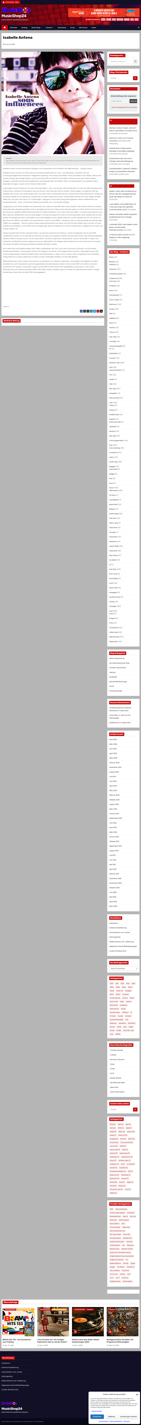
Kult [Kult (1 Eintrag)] (127, 1020)
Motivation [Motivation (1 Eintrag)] (131, 1023)
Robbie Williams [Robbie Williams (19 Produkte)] (115, 1263)
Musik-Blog (37, 28)
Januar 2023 (114, 814)
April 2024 (113, 786)
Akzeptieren (97, 1417)
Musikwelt (113, 677)
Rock (111, 488)
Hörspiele (113, 393)
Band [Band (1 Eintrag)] (111, 994)
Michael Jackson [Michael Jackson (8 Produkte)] (127, 1249)
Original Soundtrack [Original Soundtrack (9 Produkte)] (116, 1260)
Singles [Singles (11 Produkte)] (112, 1267)
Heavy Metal (114, 546)
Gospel (112, 618)
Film (110, 375)
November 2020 (115, 883)
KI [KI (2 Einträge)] (131, 1012)
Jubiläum (120, 19)
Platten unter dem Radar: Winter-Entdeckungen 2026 (86, 1341)
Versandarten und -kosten (119, 932)
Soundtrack (113, 628)
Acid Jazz (112, 281)
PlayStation (113, 353)
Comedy (112, 341)
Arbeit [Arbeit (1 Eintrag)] (112, 991)
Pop (110, 445)
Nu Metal (112, 560)
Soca (111, 483)
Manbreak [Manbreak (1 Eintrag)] (122, 1023)
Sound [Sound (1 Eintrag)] (112, 1030)
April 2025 (113, 753)
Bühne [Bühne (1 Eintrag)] (118, 994)
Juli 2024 (112, 776)
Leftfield (112, 318)
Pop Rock (112, 569)
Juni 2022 (113, 823)
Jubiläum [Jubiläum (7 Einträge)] (125, 1012)
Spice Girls (124, 710)
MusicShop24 (13, 15)
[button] (137, 1394)
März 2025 (113, 758)
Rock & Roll (113, 588)
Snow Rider (113, 715)
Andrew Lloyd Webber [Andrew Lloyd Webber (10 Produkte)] (117, 1213)
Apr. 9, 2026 (43, 1345)
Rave (111, 323)
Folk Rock (112, 518)
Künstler (49, 28)
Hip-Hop (112, 389)
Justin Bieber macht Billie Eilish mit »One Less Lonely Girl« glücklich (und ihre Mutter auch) (122, 207)
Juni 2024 (113, 781)
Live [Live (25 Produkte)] (123, 1245)
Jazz (111, 402)
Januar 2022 (114, 837)
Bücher (112, 262)
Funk (111, 614)
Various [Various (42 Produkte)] (122, 1274)
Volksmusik (113, 632)
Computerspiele (115, 346)
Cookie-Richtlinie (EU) (117, 951)
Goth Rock (113, 527)
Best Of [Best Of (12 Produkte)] (125, 1216)
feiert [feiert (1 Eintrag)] (122, 1002)
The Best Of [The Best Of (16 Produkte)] (130, 1267)
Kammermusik (115, 422)
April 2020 (113, 902)
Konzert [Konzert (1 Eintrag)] (120, 1016)
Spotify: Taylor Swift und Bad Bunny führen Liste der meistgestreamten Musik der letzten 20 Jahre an (122, 194)
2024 (114, 19)
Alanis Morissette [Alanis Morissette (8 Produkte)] (121, 1209)
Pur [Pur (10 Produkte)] (127, 1260)
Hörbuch (112, 264)
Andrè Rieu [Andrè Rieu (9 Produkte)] (130, 1213)
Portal (111, 686)
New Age (112, 436)
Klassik (111, 419)
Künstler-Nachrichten (117, 668)
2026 (136, 19)
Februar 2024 (114, 795)
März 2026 (113, 744)
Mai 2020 (112, 897)
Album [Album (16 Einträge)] (130, 987)
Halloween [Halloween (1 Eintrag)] (123, 1005)
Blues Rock (113, 504)
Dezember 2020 (115, 878)
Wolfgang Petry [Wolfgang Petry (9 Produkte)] (115, 1281)
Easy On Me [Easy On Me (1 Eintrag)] (114, 1002)
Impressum (126, 1421)
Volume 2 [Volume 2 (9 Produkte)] (125, 1278)
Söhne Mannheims (117, 1092)
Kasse (72, 28)
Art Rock (112, 495)
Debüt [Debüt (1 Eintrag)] (132, 998)
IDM (110, 313)
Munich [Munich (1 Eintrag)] (112, 1027)
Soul (111, 611)
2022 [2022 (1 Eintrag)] (122, 984)
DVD (111, 367)
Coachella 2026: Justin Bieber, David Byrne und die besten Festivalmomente (123, 227)
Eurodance (113, 452)
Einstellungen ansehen (128, 1417)
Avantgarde (114, 500)
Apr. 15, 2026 (9, 1345)
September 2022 (115, 818)
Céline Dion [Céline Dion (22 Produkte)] (126, 1227)
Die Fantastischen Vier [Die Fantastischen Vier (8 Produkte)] (117, 1231)
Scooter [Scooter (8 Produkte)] (125, 1263)
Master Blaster (115, 1078)
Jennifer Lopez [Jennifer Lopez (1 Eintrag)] (115, 1012)
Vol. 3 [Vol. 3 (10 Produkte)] (117, 1278)
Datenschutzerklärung (115, 1421)
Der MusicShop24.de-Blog (119, 663)
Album (109, 19)
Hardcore (113, 541)
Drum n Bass (114, 300)
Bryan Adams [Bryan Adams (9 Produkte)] (114, 1224)
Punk (111, 583)
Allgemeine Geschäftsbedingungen (123, 946)
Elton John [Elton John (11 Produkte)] (126, 1234)
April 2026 (113, 739)
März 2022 (113, 832)
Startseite (13, 28)
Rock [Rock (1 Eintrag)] (125, 1027)
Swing (111, 410)
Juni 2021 (112, 860)
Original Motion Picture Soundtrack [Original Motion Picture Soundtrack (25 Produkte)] (122, 1256)
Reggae (112, 466)
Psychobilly (113, 578)
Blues (111, 257)
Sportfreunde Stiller (117, 1082)
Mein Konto (83, 28)
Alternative (113, 490)
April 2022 (113, 827)
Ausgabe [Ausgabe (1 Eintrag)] (128, 991)
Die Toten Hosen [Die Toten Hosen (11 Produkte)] (115, 1234)
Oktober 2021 (114, 841)
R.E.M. (112, 1073)
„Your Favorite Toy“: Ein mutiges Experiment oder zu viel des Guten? (52, 1341)
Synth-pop (113, 462)
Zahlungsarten (115, 937)
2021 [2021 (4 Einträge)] (117, 984)
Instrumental (114, 398)
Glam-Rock (113, 523)
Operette (112, 426)
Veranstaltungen (115, 691)
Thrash (112, 602)
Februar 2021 (114, 874)
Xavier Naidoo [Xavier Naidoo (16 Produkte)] (127, 1281)
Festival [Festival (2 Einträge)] (128, 1002)
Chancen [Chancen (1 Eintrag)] (125, 994)
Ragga (111, 474)
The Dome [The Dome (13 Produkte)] (125, 1271)
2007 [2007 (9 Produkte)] (111, 1209)
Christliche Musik (115, 274)
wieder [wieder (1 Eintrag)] (117, 1034)
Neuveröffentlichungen (118, 681)
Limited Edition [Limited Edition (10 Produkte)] (115, 1245)
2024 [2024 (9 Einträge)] (128, 984)
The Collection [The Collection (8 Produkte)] (115, 1271)
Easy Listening (114, 448)
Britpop (112, 509)
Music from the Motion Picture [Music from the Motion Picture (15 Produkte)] (120, 1252)
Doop (112, 1064)
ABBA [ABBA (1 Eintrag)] (111, 987)
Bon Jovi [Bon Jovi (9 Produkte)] (133, 1216)
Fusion (111, 405)
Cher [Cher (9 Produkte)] (123, 1224)
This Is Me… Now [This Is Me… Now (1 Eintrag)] (128, 1030)
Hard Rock (113, 537)
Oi (110, 565)
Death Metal (114, 514)
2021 (132, 19)
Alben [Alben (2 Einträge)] (124, 987)
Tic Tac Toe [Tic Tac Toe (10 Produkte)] (114, 1274)
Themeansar (39, 1421)
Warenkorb (62, 28)
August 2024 (114, 772)
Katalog (24, 28)
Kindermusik (114, 414)
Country (112, 358)
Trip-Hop (112, 337)
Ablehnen (111, 1417)
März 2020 (113, 906)
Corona (127, 19)
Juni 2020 (113, 892)
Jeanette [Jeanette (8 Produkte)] (129, 1242)
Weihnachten (114, 637)
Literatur (112, 672)
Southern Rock (114, 597)
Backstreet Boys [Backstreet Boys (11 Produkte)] (115, 1216)
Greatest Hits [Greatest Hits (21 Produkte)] (127, 1238)
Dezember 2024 (115, 767)
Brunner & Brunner (117, 1059)
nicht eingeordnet (116, 440)
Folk (110, 384)
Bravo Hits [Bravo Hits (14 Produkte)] (113, 1220)
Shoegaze (113, 592)
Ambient (112, 286)
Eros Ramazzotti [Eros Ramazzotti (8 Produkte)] (115, 1238)
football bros (114, 722)
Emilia (112, 1069)
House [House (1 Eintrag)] (123, 1009)
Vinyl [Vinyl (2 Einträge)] (111, 1034)
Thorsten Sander (116, 1050)
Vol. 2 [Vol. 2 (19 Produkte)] (112, 1278)
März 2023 (113, 809)
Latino (111, 457)
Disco (111, 290)
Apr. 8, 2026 (78, 1345)
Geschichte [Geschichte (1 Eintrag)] (114, 1005)
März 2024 (113, 790)
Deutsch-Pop (114, 363)
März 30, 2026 (114, 1345)
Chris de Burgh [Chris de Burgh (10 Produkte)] (115, 1227)
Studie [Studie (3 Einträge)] (119, 1030)
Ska (110, 478)
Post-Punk (113, 574)
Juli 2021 (112, 855)
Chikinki (113, 1055)
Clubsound (113, 278)
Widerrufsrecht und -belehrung (121, 942)
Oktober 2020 (114, 888)
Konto (94, 28)
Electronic (113, 304)
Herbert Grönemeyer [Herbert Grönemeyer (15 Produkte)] (117, 1242)
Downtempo (114, 295)
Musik (103, 19)
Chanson (112, 269)
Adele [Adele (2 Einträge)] (118, 987)
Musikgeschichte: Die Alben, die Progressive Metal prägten (120, 1341)
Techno (112, 327)
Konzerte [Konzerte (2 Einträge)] (128, 1016)
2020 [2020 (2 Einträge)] (111, 984)
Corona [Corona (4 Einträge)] (124, 998)
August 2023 (114, 804)
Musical (112, 431)
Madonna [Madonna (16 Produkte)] (130, 1245)
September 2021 (115, 846)
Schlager (112, 606)
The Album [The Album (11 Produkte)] (120, 1267)
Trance (112, 332)
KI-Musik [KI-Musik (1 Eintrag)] (113, 1016)
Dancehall (113, 469)
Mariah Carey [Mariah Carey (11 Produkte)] (114, 1249)
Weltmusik (113, 641)
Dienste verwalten (96, 1411)
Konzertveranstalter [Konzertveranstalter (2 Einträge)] (116, 1020)
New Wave (113, 555)
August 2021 (113, 851)
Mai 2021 (112, 864)
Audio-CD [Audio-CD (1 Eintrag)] (119, 991)
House (111, 309)
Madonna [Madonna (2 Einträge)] (113, 1023)
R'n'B (111, 623)
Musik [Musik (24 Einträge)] (119, 1027)
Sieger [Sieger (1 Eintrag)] (131, 1027)
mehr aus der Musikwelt (122, 186)
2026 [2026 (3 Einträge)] (133, 984)
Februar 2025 (114, 763)
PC (110, 349)
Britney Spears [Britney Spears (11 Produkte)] (124, 1220)
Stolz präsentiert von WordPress (11, 1421)
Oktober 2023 (114, 800)
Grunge (112, 532)
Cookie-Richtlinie (103, 1421)
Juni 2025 (113, 749)
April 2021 (112, 869)
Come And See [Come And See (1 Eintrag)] (115, 998)
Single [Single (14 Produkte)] (133, 1263)
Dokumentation (115, 370)
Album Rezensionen (117, 658)
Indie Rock (113, 551)
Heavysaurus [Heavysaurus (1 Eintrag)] (114, 1009)
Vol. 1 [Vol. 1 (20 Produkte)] (129, 1274)
